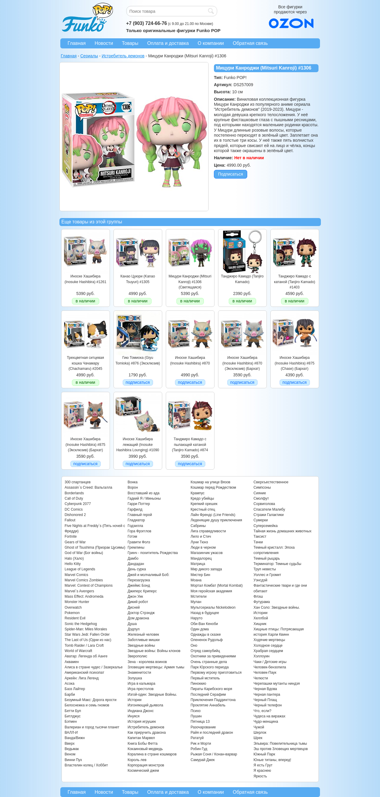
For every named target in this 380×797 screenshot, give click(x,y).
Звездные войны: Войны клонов (153, 651)
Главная (77, 43)
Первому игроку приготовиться (216, 672)
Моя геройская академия (211, 591)
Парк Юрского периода (209, 667)
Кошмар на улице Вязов (210, 482)
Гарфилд (134, 509)
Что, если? (262, 711)
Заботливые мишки (143, 640)
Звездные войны (141, 645)
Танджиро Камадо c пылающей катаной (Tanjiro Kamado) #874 (190, 444)
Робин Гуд (198, 749)
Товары (130, 43)
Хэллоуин (261, 656)
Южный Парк (264, 754)
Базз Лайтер (75, 689)
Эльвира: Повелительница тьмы (280, 743)
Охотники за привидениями (213, 656)
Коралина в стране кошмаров (151, 754)
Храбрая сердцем (268, 651)
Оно (193, 645)
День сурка (136, 569)
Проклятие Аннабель (207, 705)
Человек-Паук (264, 672)
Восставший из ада (143, 493)
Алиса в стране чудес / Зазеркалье (94, 667)
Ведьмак (72, 749)
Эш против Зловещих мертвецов (280, 749)
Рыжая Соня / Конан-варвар (213, 754)
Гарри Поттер (138, 504)
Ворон (132, 487)
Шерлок (259, 732)
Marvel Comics (76, 575)
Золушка (134, 678)
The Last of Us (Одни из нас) (88, 640)
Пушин (196, 716)
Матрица (197, 564)
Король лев (136, 760)
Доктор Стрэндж (140, 613)
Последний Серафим (208, 694)
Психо (195, 711)
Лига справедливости (208, 531)
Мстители (198, 596)
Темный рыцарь (266, 558)
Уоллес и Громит (267, 575)
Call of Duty (74, 498)
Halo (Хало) (74, 558)
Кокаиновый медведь (145, 749)
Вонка (132, 482)
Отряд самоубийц (205, 651)
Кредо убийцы (202, 498)
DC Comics (74, 509)
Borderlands (74, 493)
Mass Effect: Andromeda (84, 596)
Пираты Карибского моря (211, 689)
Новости (103, 43)
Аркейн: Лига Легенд (82, 678)
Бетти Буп (73, 711)
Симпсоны (262, 487)
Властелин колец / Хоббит (86, 765)
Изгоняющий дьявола (145, 705)
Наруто (196, 618)
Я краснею (262, 770)
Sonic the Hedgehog (81, 624)
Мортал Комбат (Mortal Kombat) (216, 585)
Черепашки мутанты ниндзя (276, 683)
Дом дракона (138, 618)
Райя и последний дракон (211, 732)
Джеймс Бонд (138, 585)
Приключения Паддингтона (213, 700)
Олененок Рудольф (206, 640)
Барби (70, 694)
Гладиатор (136, 520)
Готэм (132, 536)
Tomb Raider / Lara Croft (84, 645)
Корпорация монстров (145, 765)
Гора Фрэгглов (139, 531)
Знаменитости (139, 672)
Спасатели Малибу (269, 509)
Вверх (70, 743)
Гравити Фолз (138, 542)
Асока (70, 683)
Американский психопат (84, 672)
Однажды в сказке (205, 634)
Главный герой (139, 515)
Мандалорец (201, 558)
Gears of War (75, 542)
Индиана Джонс (140, 711)
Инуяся (133, 716)
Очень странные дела (208, 662)
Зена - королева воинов (147, 662)
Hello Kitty (73, 564)
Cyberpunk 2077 (78, 504)
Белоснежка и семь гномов (87, 705)
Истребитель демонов (145, 727)
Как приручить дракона (146, 732)
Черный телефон (267, 705)
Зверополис (137, 656)
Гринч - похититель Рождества (152, 553)
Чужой (258, 727)
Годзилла (135, 526)
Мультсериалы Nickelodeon (212, 607)
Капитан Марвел (141, 738)
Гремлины (135, 547)
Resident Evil (75, 618)
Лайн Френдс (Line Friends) (212, 515)
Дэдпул (133, 629)
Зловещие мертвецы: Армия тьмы (155, 667)
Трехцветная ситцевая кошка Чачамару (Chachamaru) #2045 (85, 363)
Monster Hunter (77, 602)
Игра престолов (140, 689)
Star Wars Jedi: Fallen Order (87, 634)
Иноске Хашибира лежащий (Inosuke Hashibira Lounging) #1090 (137, 444)
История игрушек (141, 721)
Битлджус (73, 716)
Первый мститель (205, 678)
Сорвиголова (264, 504)
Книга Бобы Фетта (142, 743)
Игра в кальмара (141, 683)
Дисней (133, 607)
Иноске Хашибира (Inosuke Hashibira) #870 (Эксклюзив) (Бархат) (242, 363)
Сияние (259, 493)
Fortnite (71, 536)
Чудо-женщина (265, 721)
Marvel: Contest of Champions (89, 585)
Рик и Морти (200, 743)
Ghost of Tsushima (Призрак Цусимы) (95, 547)
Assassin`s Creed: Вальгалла (88, 487)
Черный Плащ (265, 700)
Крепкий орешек (203, 504)
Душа (132, 624)
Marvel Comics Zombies (84, 580)
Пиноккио (198, 683)
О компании (211, 43)
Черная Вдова (265, 689)
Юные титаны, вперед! (272, 760)
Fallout (70, 520)
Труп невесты (264, 569)
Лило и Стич (200, 536)
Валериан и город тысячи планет (92, 727)
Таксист (259, 536)
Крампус (197, 493)
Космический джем (143, 770)
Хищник (259, 624)
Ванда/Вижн (75, 738)
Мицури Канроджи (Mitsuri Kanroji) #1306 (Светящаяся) (190, 281)
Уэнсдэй (260, 580)
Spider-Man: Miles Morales (86, 629)
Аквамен (72, 662)
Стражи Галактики (268, 515)
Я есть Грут (262, 765)
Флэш (258, 596)
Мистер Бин (200, 575)
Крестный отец (202, 509)
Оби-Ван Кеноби (204, 624)
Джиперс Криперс (142, 591)
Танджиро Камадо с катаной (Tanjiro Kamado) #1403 (294, 281)
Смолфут (261, 498)
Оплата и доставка (168, 43)
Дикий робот (137, 602)
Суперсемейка (265, 526)
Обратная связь (250, 43)
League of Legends (80, 569)
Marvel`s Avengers (79, 591)
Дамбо (132, 558)
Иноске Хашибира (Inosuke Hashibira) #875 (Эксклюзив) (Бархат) (85, 444)
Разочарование (203, 727)
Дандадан (135, 564)
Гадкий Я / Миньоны (144, 498)
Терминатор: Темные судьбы (277, 564)
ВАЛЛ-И (71, 732)
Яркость (260, 776)
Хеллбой (260, 618)
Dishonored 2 (75, 515)
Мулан (195, 602)
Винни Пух (73, 760)
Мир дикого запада (206, 569)
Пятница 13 (199, 721)
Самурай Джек (202, 760)
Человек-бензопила (269, 667)
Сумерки (260, 520)
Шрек (257, 738)
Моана (195, 580)
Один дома (199, 629)
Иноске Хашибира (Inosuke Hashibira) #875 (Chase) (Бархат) (294, 363)
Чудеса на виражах (269, 716)
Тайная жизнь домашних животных (282, 531)
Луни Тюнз (199, 542)
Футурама (261, 602)
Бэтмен (71, 721)
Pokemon (72, 613)
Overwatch (73, 607)
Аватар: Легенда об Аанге (86, 656)
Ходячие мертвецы (269, 640)
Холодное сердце (268, 645)
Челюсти (260, 678)
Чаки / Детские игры (269, 662)
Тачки (258, 542)
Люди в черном (203, 547)
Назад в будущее (204, 613)
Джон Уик (135, 596)
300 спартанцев (78, 482)
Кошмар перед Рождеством (213, 487)
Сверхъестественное (270, 482)
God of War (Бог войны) (84, 553)
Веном (70, 754)
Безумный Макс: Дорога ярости (90, 700)
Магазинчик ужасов (206, 553)
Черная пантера (266, 694)
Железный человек (143, 634)
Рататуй (197, 738)
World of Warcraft (78, 651)
